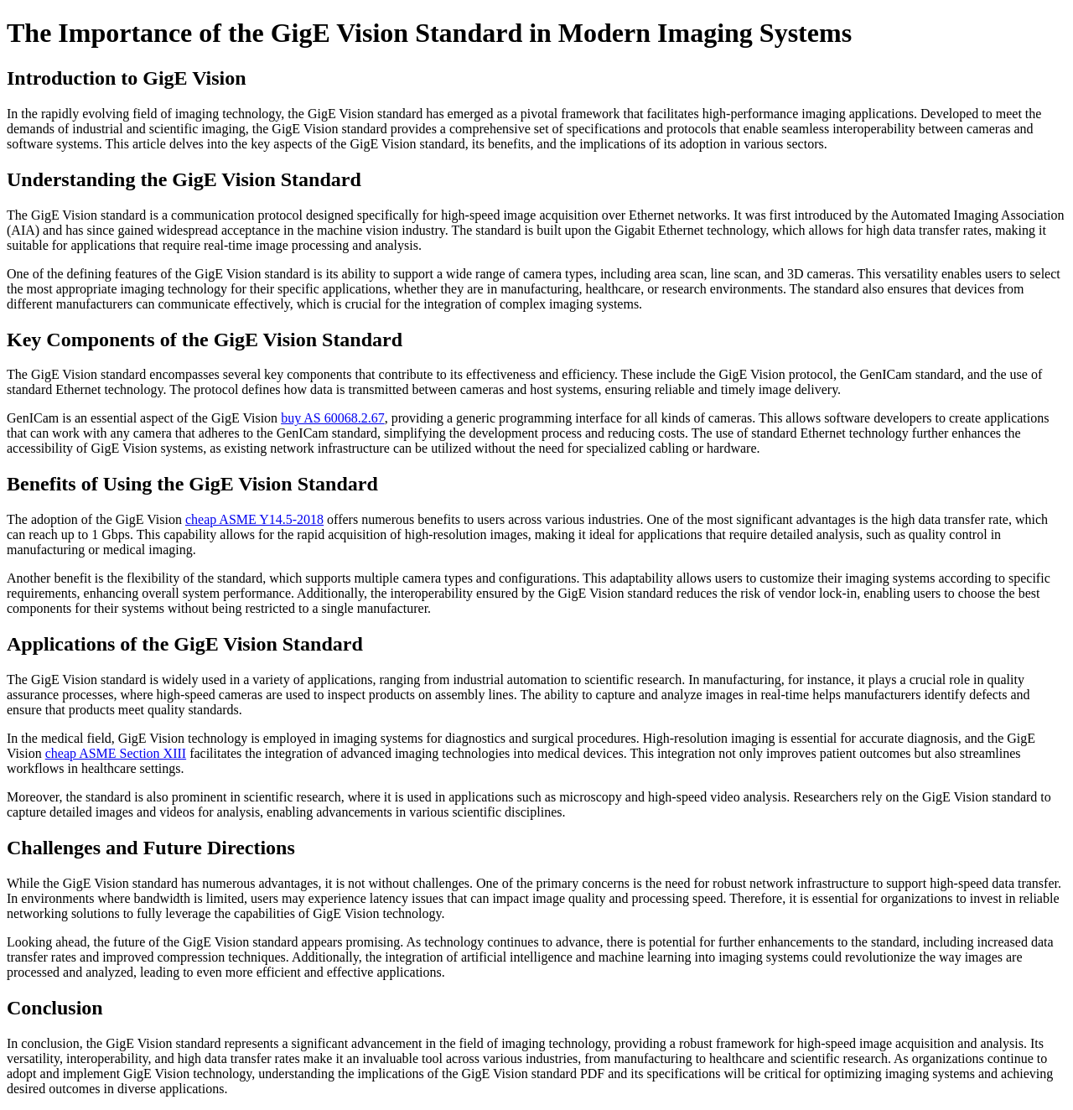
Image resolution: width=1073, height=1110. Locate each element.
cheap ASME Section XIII (115, 753)
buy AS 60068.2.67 (333, 418)
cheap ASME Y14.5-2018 (254, 519)
